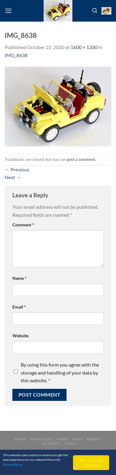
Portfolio (41, 439)
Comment (23, 224)
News (62, 439)
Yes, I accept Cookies (91, 462)
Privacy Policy (13, 464)
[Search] (94, 11)
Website (20, 335)
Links (69, 443)
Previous (17, 169)
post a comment (81, 159)
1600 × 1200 (84, 47)
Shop (77, 439)
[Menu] (8, 10)
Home (20, 439)
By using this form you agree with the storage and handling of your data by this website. (60, 372)
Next (13, 177)
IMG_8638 (16, 55)
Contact (51, 443)
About (94, 439)
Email (19, 306)
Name (19, 278)
